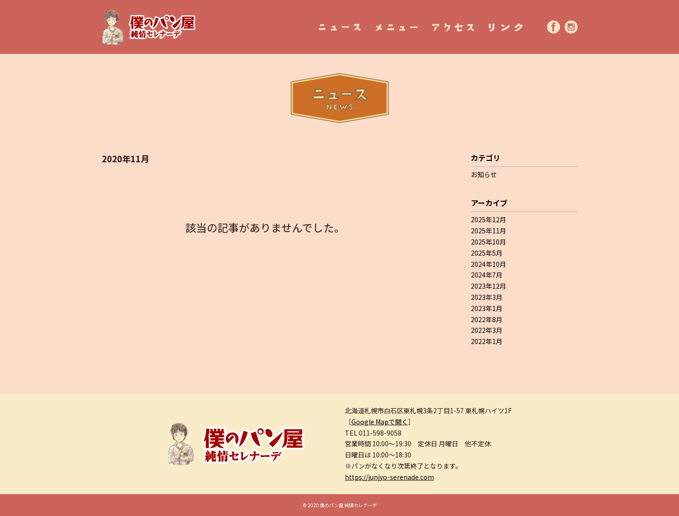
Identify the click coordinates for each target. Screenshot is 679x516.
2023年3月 (486, 297)
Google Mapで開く (379, 421)
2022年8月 (486, 319)
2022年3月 (486, 330)
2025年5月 (486, 253)
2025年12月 (488, 219)
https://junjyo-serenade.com (389, 476)
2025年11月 (488, 230)
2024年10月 (488, 264)
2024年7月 (486, 274)
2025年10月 (488, 241)
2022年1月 (486, 341)
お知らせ (484, 174)
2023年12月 (488, 286)
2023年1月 (486, 308)
